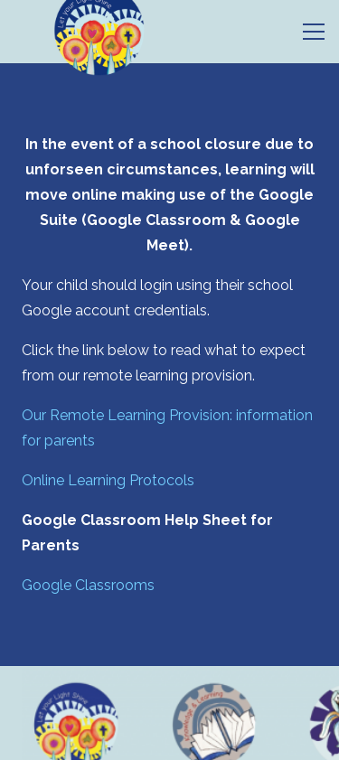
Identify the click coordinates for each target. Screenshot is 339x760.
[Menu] (313, 31)
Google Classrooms (88, 585)
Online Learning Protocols (108, 480)
